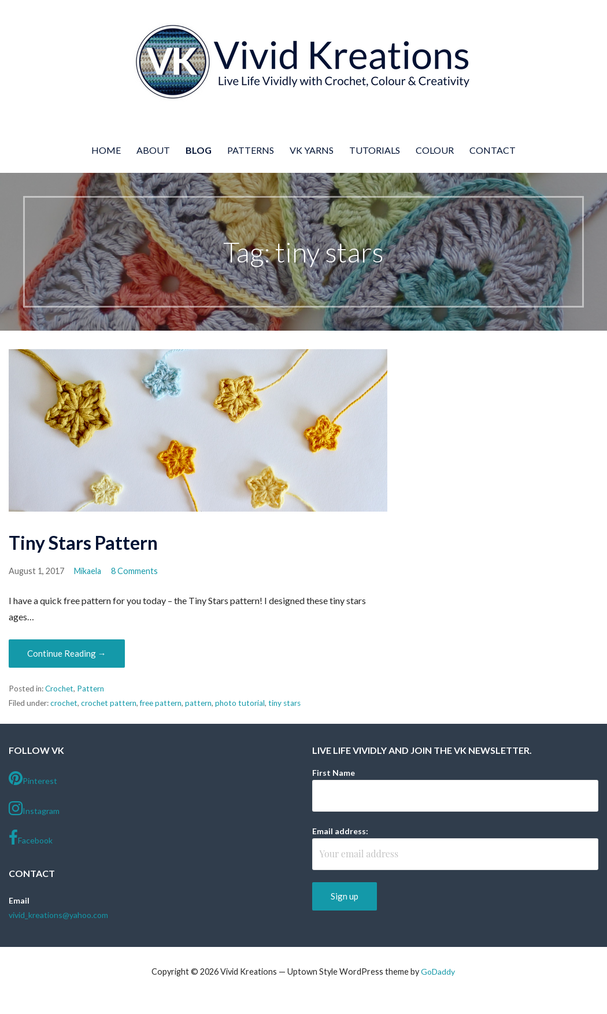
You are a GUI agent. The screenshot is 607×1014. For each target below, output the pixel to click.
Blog (199, 150)
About (153, 150)
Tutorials (374, 150)
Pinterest (33, 778)
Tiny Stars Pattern (83, 542)
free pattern (161, 703)
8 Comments (134, 571)
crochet (63, 703)
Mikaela (87, 571)
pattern (198, 703)
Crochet (59, 688)
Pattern (90, 688)
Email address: (340, 831)
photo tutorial (240, 703)
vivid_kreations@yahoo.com (58, 915)
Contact (492, 150)
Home (106, 150)
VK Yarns (312, 150)
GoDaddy (438, 971)
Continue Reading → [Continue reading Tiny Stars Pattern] (66, 653)
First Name (333, 773)
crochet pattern (108, 703)
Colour (435, 150)
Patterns (250, 150)
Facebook (31, 838)
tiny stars (284, 703)
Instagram (34, 808)
